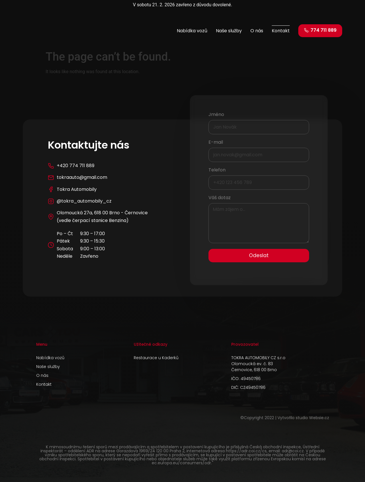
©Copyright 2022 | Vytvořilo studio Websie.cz (284, 418)
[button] (320, 30)
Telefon (217, 170)
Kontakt (281, 30)
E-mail (215, 142)
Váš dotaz (219, 198)
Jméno (216, 115)
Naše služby (229, 30)
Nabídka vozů (192, 30)
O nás (256, 30)
